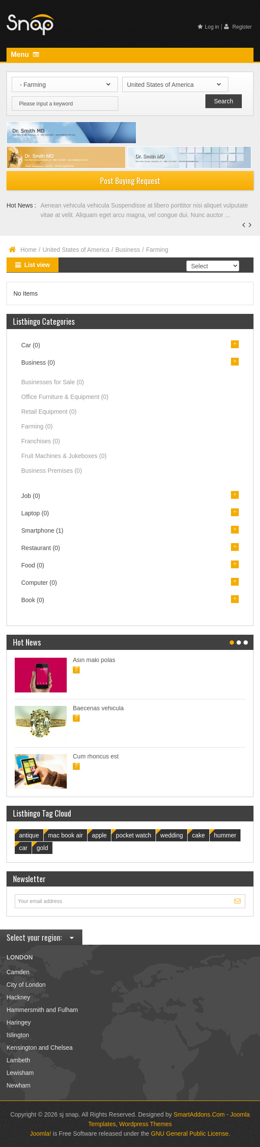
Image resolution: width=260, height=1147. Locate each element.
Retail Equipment (49, 411)
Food (32, 565)
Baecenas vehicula (98, 708)
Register (238, 26)
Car (30, 345)
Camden (17, 972)
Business (127, 249)
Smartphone (42, 530)
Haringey (18, 1022)
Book (32, 600)
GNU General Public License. (190, 1133)
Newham (18, 1085)
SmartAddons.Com (198, 1114)
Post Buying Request (130, 180)
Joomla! (40, 1133)
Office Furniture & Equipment (64, 396)
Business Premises (51, 470)
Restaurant (40, 547)
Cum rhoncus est (96, 756)
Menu (25, 54)
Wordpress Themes (145, 1124)
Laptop (35, 513)
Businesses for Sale (52, 382)
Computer (39, 582)
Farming (36, 426)
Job (30, 495)
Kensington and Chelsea (39, 1047)
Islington (17, 1035)
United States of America (75, 249)
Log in (208, 27)
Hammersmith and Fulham (42, 1009)
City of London (26, 984)
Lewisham (20, 1072)
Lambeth (18, 1060)
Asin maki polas (94, 659)
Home (28, 249)
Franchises (40, 441)
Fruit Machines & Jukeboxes (64, 455)
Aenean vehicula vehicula (75, 205)
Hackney (18, 997)
